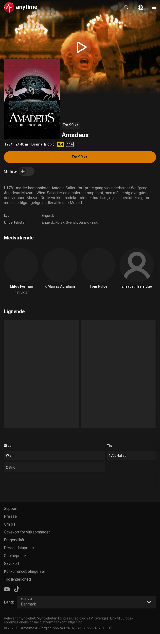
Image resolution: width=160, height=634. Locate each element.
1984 (8, 144)
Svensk (71, 222)
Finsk (94, 222)
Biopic (49, 144)
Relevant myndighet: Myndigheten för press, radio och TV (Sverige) (56, 618)
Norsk (59, 222)
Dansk (83, 222)
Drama (36, 144)
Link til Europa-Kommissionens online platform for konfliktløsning (68, 620)
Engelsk (48, 216)
